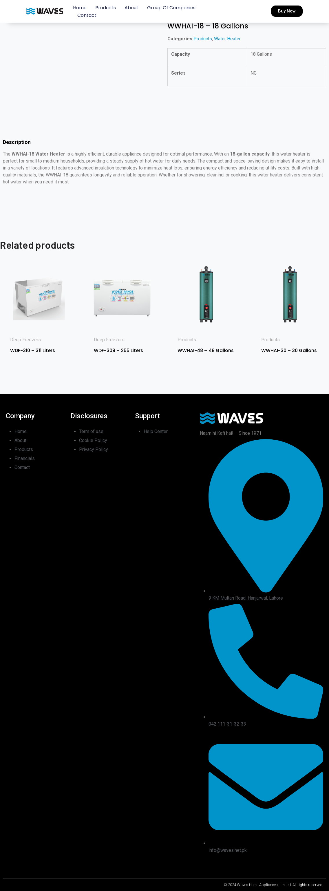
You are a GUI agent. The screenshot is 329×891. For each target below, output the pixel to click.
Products (105, 7)
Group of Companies (171, 7)
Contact (86, 15)
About (131, 7)
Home (80, 7)
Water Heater (227, 39)
